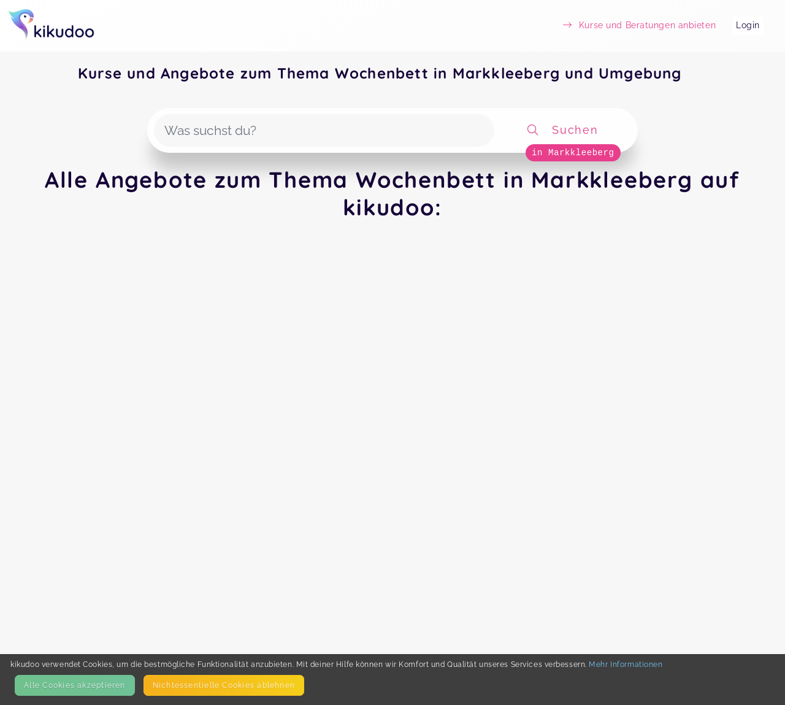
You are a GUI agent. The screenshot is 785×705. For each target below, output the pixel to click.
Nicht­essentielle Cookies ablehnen (224, 685)
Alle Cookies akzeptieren (74, 685)
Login (748, 25)
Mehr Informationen (625, 664)
